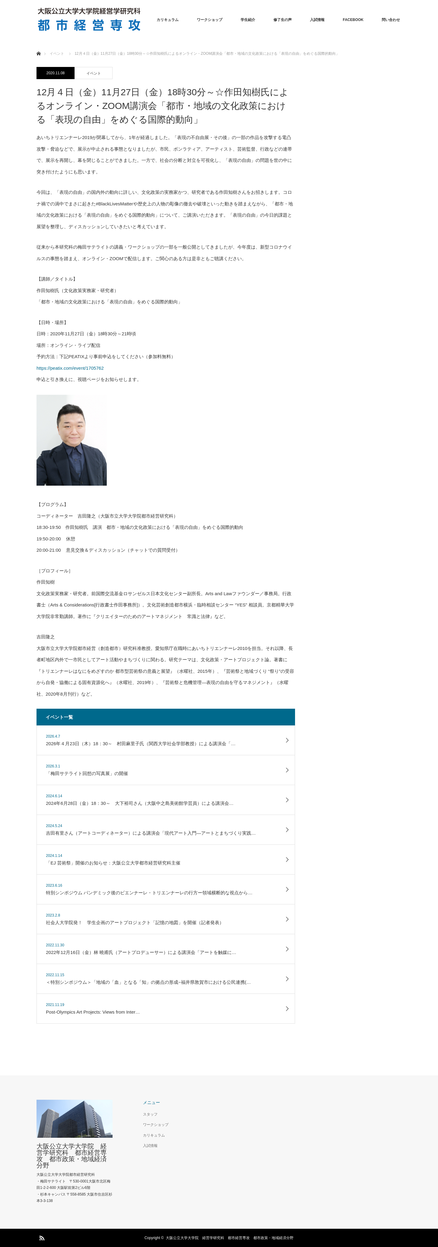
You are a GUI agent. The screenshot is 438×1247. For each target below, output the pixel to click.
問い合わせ (391, 20)
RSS (41, 1237)
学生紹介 (248, 20)
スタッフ (150, 1114)
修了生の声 (282, 20)
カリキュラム (168, 20)
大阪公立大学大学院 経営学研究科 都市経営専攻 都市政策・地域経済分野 (71, 1155)
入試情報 (317, 20)
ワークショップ (209, 20)
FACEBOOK (353, 20)
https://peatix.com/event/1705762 (70, 368)
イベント (93, 73)
